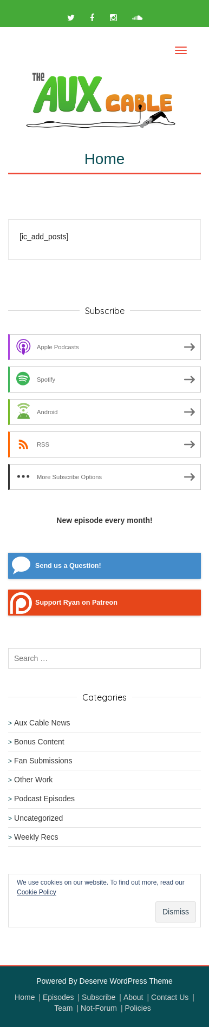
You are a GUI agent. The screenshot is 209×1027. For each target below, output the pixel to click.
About (133, 997)
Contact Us (169, 997)
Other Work (33, 779)
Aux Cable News (42, 722)
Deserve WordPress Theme (126, 981)
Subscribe (98, 997)
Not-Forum (99, 1008)
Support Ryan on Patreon (76, 602)
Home (25, 997)
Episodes (58, 997)
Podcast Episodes (44, 798)
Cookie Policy (36, 892)
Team (63, 1008)
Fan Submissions (43, 760)
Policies (138, 1008)
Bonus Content (39, 741)
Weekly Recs (36, 837)
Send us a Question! (68, 566)
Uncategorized (38, 818)
